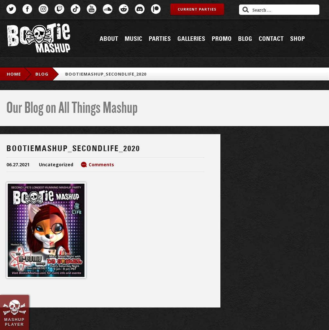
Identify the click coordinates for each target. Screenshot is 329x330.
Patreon (156, 9)
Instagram (43, 9)
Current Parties (197, 9)
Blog (245, 38)
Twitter (11, 9)
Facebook (27, 9)
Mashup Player (14, 321)
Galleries (191, 38)
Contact (271, 38)
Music (133, 38)
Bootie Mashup (38, 39)
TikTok (75, 9)
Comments (101, 164)
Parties (160, 38)
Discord (140, 9)
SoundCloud (107, 9)
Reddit (124, 9)
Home (14, 74)
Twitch (59, 9)
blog (42, 74)
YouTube (91, 9)
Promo (222, 38)
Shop (297, 38)
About (109, 38)
